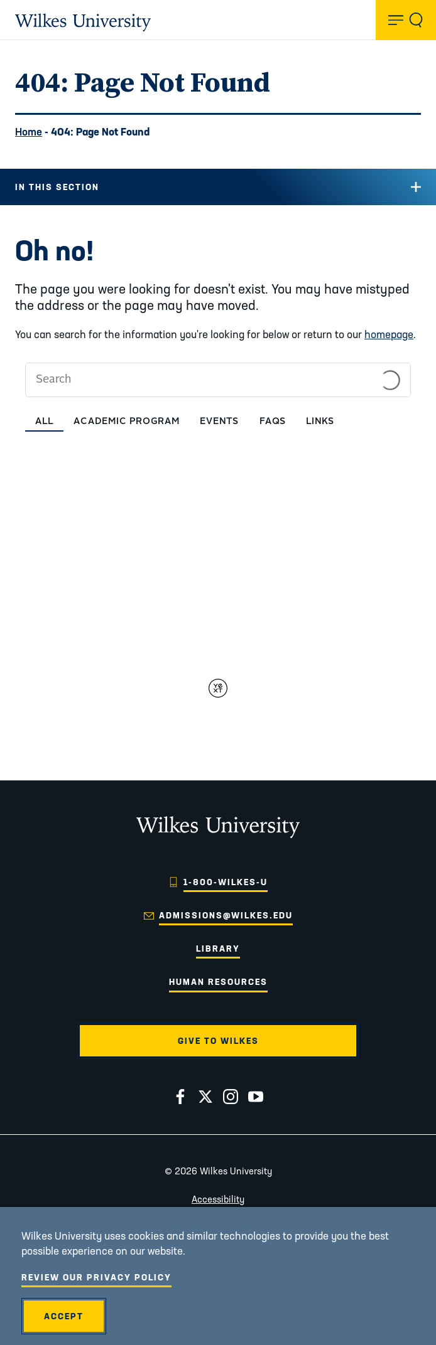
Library (218, 948)
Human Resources (218, 981)
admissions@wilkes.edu (226, 915)
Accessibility (218, 1199)
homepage (388, 334)
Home (28, 131)
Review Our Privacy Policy (96, 1277)
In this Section (57, 187)
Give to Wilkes (218, 1040)
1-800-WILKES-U (225, 882)
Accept (64, 1316)
